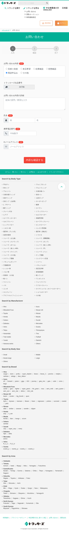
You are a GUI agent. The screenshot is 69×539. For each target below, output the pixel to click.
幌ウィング (7, 208)
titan (11, 418)
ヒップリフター (8, 225)
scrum (24, 418)
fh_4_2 (5, 444)
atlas (4, 409)
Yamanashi (58, 471)
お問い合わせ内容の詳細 (14, 95)
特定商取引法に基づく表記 (37, 518)
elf (4, 381)
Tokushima (6, 498)
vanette (26, 409)
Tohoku (6, 464)
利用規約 (6, 518)
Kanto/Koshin (8, 469)
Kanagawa (49, 471)
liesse (36, 374)
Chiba (35, 471)
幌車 (37, 205)
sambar (5, 424)
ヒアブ (5, 215)
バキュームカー (41, 265)
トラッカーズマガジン (56, 172)
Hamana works (8, 344)
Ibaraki (5, 471)
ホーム (7, 172)
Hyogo (30, 488)
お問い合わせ (31, 11)
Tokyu (5, 330)
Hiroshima (30, 493)
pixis (6, 403)
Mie (4, 488)
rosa (42, 389)
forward (9, 381)
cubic (54, 381)
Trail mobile (7, 337)
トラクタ (39, 235)
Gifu (4, 483)
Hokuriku (6, 476)
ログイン (61, 23)
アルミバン (7, 191)
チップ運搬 (39, 255)
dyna (5, 401)
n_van (11, 413)
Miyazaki (6, 508)
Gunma (19, 471)
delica (23, 391)
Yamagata (32, 466)
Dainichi (38, 340)
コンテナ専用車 (41, 228)
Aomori (5, 466)
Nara (36, 488)
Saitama (27, 471)
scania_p (6, 449)
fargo (5, 384)
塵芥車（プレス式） (10, 231)
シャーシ (39, 262)
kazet (5, 396)
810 (28, 381)
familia (5, 418)
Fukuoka (6, 503)
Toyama (13, 478)
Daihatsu (6, 323)
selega (13, 376)
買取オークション (32, 14)
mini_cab (30, 391)
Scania (38, 327)
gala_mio (42, 381)
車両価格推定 (31, 17)
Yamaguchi (40, 493)
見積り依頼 (12, 69)
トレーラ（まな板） (10, 238)
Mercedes (39, 323)
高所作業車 (7, 235)
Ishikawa (21, 478)
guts (11, 389)
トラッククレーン (42, 211)
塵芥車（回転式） (42, 231)
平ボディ (6, 184)
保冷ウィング (7, 198)
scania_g (15, 449)
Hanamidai (6, 333)
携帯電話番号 (12, 129)
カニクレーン (7, 292)
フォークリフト (41, 282)
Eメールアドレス (13, 142)
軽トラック (39, 275)
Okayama (21, 493)
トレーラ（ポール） (10, 245)
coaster (64, 401)
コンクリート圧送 (42, 258)
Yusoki (5, 340)
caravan (18, 409)
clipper (33, 409)
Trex (37, 333)
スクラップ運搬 (8, 258)
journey (34, 381)
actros (5, 439)
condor (11, 396)
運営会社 (63, 518)
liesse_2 (43, 374)
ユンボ (5, 289)
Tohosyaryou (40, 330)
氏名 (8, 115)
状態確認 (51, 69)
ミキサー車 (7, 228)
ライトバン (7, 282)
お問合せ (32, 172)
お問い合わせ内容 (14, 63)
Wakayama (44, 488)
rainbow (6, 376)
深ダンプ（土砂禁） (10, 201)
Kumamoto (29, 503)
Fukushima (42, 466)
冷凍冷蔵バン (40, 191)
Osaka (23, 488)
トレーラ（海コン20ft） (44, 245)
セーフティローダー (10, 218)
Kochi (29, 498)
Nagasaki (21, 503)
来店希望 (26, 69)
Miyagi (19, 466)
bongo (17, 418)
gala (49, 381)
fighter (17, 389)
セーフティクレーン (42, 221)
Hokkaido (6, 461)
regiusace (41, 401)
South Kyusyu (8, 506)
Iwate (12, 466)
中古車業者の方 (52, 8)
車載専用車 (39, 218)
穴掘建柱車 (7, 265)
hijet (4, 434)
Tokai (5, 481)
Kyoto (16, 488)
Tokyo (41, 471)
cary (4, 429)
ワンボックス (40, 279)
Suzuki (38, 320)
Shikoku (6, 496)
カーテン (39, 208)
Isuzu (38, 307)
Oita (37, 503)
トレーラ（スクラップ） (11, 242)
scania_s (31, 449)
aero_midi (50, 389)
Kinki (5, 486)
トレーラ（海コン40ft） (11, 248)
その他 (25, 73)
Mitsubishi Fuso (8, 310)
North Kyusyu (8, 501)
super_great (26, 389)
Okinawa (24, 508)
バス (4, 285)
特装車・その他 (8, 275)
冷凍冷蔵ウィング (9, 194)
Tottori (5, 493)
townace (19, 401)
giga (22, 381)
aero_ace (6, 391)
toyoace (11, 401)
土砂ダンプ (39, 198)
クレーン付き (7, 211)
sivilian (11, 409)
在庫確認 (38, 69)
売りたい (24, 172)
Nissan (38, 313)
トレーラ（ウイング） (10, 252)
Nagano (6, 473)
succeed (56, 401)
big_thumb (19, 396)
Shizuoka (12, 483)
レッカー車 (7, 268)
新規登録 (46, 23)
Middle (38, 355)
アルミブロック (41, 184)
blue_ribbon (22, 376)
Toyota (5, 313)
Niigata (5, 478)
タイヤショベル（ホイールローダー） (48, 289)
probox (49, 401)
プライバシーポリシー (18, 518)
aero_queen (59, 389)
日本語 (65, 8)
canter (5, 389)
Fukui (28, 478)
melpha (58, 374)
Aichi (18, 483)
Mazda (38, 317)
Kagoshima (15, 508)
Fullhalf (38, 337)
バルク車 (6, 272)
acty (4, 413)
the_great (35, 389)
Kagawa (15, 498)
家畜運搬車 (39, 272)
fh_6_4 (12, 444)
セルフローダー (41, 215)
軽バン (5, 279)
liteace (27, 401)
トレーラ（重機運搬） (43, 238)
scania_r (23, 449)
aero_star (15, 391)
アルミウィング (41, 188)
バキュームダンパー (10, 262)
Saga (13, 503)
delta (10, 434)
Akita (25, 466)
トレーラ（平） (41, 248)
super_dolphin (26, 374)
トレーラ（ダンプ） (42, 242)
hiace (33, 401)
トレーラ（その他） (10, 255)
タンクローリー (41, 225)
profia (18, 374)
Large (38, 358)
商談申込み (12, 73)
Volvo (5, 327)
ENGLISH (47, 10)
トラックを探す (12, 8)
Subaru (5, 320)
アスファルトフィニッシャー (13, 295)
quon (27, 396)
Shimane (13, 493)
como (60, 381)
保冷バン (39, 194)
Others (38, 344)
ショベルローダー (42, 292)
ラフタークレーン (42, 285)
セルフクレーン (8, 221)
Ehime (23, 498)
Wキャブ (6, 188)
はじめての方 (42, 172)
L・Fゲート (7, 205)
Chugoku (6, 491)
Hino (4, 307)
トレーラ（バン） (42, 252)
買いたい (15, 172)
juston (17, 381)
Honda (5, 317)
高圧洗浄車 (39, 268)
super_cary (12, 429)
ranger (5, 374)
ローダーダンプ (41, 201)
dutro (11, 374)
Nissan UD (39, 310)
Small (5, 355)
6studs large (7, 358)
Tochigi (12, 471)
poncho (50, 374)
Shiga (10, 488)
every (20, 429)
